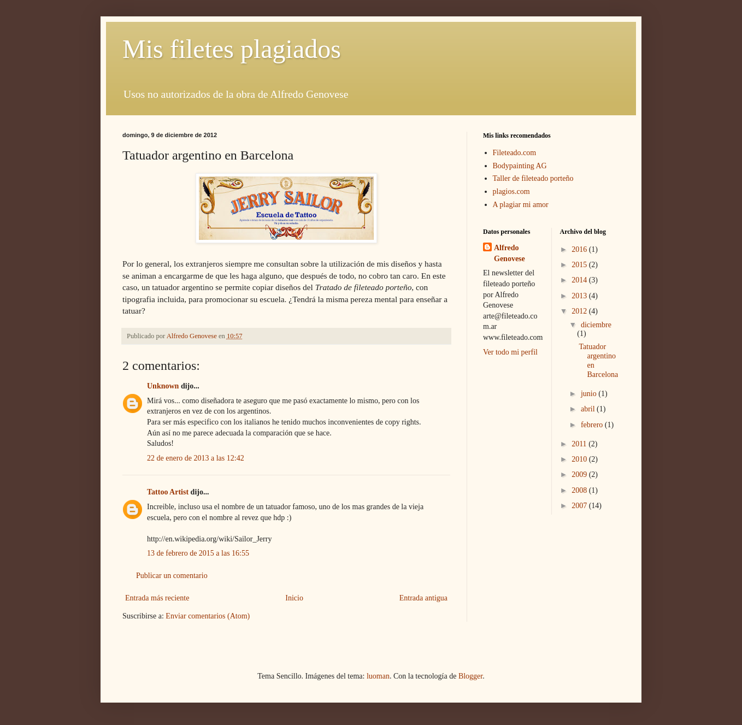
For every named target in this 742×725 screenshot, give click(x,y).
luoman (378, 676)
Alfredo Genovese (509, 253)
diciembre (596, 325)
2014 (580, 280)
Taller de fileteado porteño (533, 178)
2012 (580, 311)
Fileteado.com (515, 153)
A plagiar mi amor (521, 205)
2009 (580, 474)
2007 (580, 506)
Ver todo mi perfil (510, 352)
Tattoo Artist (168, 492)
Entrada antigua (423, 598)
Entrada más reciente (157, 598)
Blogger (470, 676)
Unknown (163, 386)
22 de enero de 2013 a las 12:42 (195, 458)
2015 (580, 265)
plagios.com (511, 191)
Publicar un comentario (172, 575)
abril (589, 409)
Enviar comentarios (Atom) (208, 616)
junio (589, 394)
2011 (580, 444)
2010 (580, 459)
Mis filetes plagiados (231, 48)
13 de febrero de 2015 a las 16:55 (198, 553)
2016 (580, 249)
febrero (593, 425)
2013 (580, 296)
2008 (580, 490)
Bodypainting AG (520, 166)
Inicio (294, 598)
